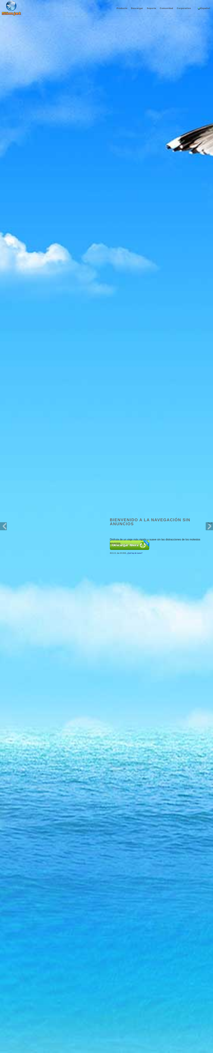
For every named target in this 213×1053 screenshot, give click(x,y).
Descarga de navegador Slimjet (71, 1008)
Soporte (151, 8)
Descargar (137, 8)
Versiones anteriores (66, 1017)
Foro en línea (106, 1012)
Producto (121, 8)
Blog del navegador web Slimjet (190, 1002)
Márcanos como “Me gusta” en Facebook (159, 1002)
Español (204, 8)
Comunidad (166, 8)
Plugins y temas (64, 1012)
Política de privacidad (106, 1044)
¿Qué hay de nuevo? (134, 86)
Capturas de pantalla (23, 1017)
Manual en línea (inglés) (110, 1008)
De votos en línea (108, 1017)
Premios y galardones (24, 1012)
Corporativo (184, 8)
